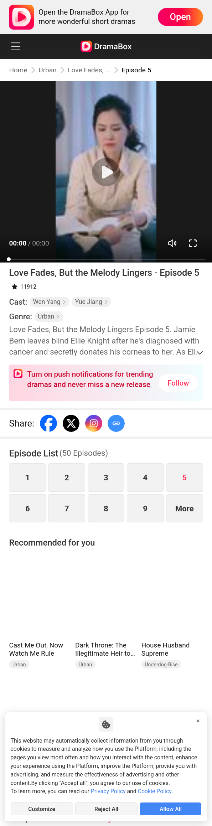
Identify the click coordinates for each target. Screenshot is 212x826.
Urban (47, 70)
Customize (41, 809)
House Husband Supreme (165, 649)
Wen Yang (49, 301)
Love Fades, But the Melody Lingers (89, 70)
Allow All (171, 809)
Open (180, 16)
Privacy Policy (108, 791)
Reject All (106, 809)
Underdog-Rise (161, 664)
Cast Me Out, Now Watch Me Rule (36, 649)
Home (18, 70)
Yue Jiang (91, 301)
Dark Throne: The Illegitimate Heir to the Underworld (102, 649)
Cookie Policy (154, 791)
